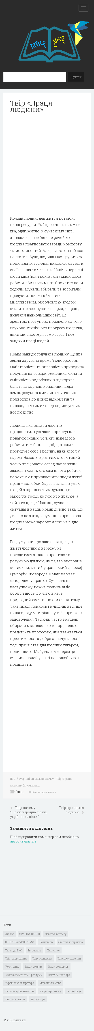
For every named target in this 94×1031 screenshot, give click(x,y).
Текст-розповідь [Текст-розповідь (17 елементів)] (58, 966)
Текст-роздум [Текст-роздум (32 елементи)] (33, 966)
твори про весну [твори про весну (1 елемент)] (50, 991)
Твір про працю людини (71, 810)
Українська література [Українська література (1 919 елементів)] (19, 983)
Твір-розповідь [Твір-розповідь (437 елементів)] (42, 958)
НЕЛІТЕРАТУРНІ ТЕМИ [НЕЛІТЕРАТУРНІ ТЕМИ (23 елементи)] (19, 942)
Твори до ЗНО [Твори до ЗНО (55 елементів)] (13, 950)
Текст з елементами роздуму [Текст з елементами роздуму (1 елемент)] (23, 975)
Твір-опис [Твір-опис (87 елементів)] (53, 950)
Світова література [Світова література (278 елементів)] (70, 942)
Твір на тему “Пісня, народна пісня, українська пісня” (28, 812)
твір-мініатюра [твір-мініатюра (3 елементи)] (15, 999)
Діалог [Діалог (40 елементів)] (9, 934)
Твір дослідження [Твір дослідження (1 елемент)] (69, 958)
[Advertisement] (47, 164)
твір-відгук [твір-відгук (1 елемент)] (74, 991)
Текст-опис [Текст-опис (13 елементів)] (12, 966)
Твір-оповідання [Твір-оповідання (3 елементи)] (16, 958)
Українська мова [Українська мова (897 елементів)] (50, 983)
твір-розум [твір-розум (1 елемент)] (38, 999)
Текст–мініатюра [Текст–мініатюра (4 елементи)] (59, 975)
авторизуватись (23, 841)
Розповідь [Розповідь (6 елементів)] (46, 942)
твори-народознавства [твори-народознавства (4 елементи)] (19, 991)
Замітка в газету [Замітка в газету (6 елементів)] (55, 934)
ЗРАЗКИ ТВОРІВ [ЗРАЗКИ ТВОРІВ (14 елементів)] (29, 934)
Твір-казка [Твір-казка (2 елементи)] (34, 950)
